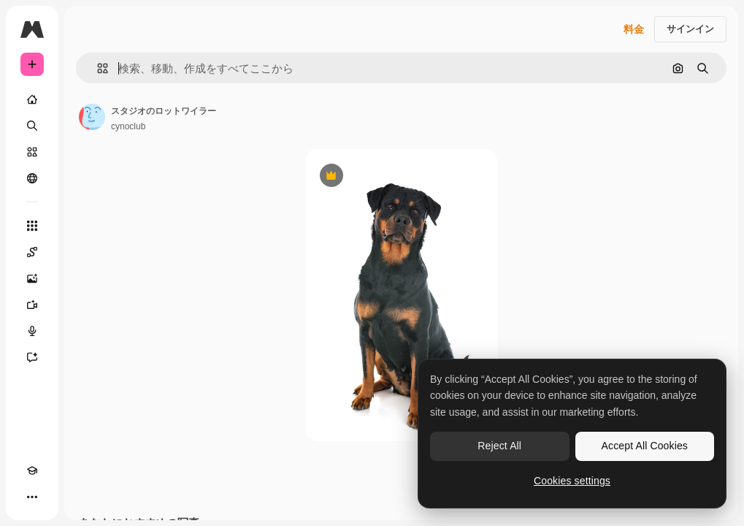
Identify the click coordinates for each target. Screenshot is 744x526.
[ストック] (32, 152)
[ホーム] (32, 99)
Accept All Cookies (645, 445)
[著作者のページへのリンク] (92, 117)
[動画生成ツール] (32, 304)
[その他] (32, 496)
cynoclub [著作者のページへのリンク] (128, 126)
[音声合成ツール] (32, 331)
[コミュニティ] (32, 178)
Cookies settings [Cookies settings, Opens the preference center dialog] (572, 481)
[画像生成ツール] (32, 278)
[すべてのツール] (32, 225)
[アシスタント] (32, 357)
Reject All (499, 445)
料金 (634, 29)
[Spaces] (32, 252)
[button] (97, 68)
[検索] (32, 125)
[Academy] (32, 470)
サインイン (690, 28)
